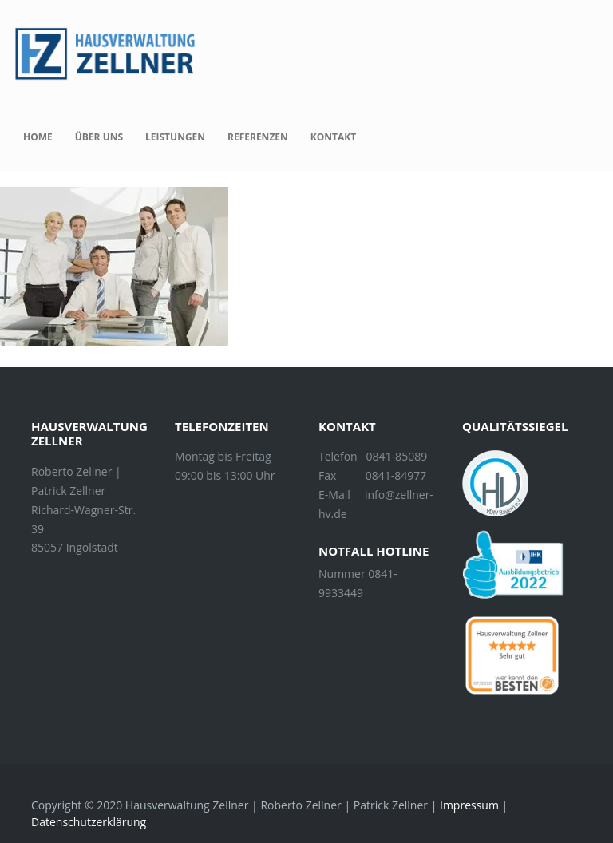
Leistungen (175, 137)
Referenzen (257, 137)
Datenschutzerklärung (88, 821)
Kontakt (333, 137)
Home (38, 137)
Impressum (469, 805)
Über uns (99, 137)
